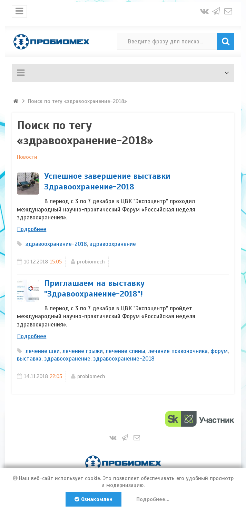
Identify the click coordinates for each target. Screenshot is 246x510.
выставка (29, 358)
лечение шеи (43, 351)
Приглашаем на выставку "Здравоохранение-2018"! (94, 288)
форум (219, 351)
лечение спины (125, 351)
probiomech (91, 261)
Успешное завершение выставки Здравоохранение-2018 (107, 181)
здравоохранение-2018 (56, 244)
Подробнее (31, 229)
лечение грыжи (82, 351)
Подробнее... (152, 499)
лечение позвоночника (178, 351)
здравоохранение (113, 244)
